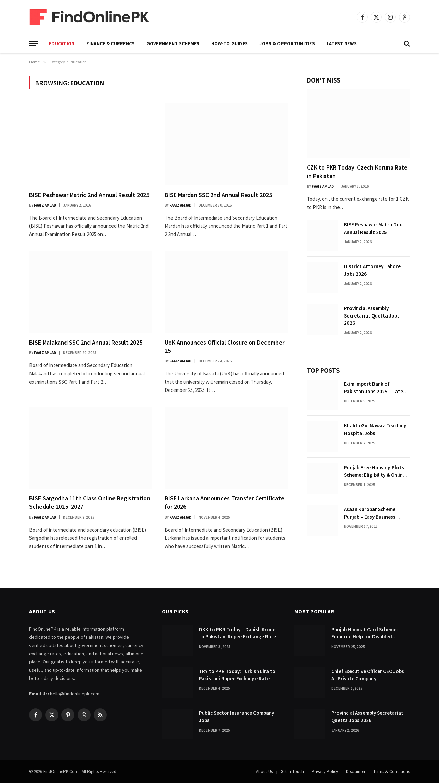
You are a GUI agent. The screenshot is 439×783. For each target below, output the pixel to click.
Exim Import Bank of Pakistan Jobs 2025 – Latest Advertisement (376, 388)
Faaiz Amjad (45, 205)
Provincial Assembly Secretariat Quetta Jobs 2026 (372, 315)
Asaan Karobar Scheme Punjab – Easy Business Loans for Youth (369, 513)
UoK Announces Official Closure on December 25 (224, 346)
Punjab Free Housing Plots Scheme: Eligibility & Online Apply (374, 471)
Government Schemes (173, 43)
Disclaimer (355, 771)
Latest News (342, 43)
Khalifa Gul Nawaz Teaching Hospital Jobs (375, 429)
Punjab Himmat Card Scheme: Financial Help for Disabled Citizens (364, 633)
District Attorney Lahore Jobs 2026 (372, 270)
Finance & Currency (110, 43)
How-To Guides (229, 43)
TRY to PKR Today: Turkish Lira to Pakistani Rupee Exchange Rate (237, 675)
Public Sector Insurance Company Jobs (236, 716)
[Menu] (33, 43)
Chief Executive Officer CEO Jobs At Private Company (367, 675)
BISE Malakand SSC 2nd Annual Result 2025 (85, 342)
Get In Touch (292, 771)
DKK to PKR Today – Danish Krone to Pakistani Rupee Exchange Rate (237, 633)
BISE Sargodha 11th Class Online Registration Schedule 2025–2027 (89, 502)
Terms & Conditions (391, 771)
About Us (264, 771)
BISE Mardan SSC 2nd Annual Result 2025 (218, 195)
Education (62, 43)
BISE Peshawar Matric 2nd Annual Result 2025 (89, 195)
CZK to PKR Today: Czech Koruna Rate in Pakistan (357, 171)
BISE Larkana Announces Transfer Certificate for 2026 (224, 502)
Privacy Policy (325, 771)
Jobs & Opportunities (287, 43)
